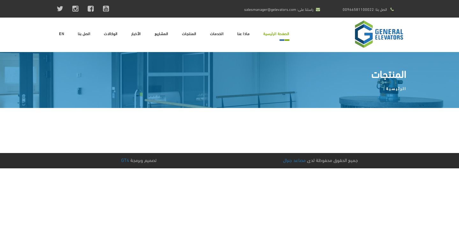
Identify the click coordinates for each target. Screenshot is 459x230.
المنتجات (189, 33)
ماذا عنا (243, 33)
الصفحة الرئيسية (276, 33)
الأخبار (136, 33)
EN (61, 33)
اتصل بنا (84, 33)
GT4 (125, 159)
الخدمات (217, 33)
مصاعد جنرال (294, 159)
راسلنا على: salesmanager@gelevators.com (278, 9)
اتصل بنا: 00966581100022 (365, 9)
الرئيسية (396, 88)
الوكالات (111, 33)
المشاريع (161, 33)
